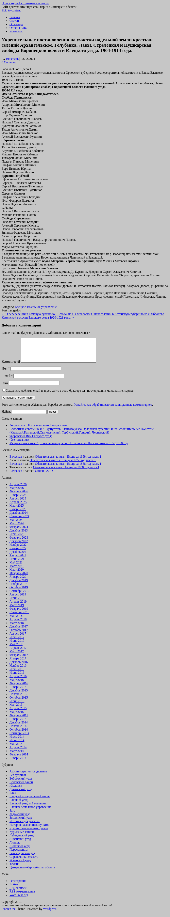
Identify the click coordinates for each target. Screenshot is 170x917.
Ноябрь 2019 (17, 588)
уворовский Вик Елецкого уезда (30, 440)
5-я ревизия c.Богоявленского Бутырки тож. (38, 430)
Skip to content (11, 10)
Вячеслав (12, 58)
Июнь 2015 (16, 705)
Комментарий (11, 366)
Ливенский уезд (20, 843)
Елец (12, 797)
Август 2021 (17, 560)
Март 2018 (16, 627)
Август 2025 (17, 503)
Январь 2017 (17, 663)
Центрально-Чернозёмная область (32, 872)
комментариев (22, 896)
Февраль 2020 (18, 577)
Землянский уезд (20, 822)
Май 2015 (16, 709)
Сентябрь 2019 (19, 595)
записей (17, 892)
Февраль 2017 (18, 659)
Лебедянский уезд (21, 840)
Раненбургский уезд (22, 858)
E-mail (7, 380)
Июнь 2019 (16, 602)
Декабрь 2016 (18, 666)
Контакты (16, 31)
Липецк (14, 847)
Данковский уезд (20, 794)
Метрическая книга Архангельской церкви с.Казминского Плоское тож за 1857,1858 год (68, 448)
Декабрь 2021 (18, 556)
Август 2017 (17, 638)
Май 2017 (16, 649)
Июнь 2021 (16, 563)
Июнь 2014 (16, 745)
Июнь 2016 (16, 677)
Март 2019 (16, 609)
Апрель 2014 (18, 752)
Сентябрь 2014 (19, 737)
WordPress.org (18, 899)
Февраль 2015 (18, 720)
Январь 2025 (17, 513)
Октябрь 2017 (18, 634)
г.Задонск (15, 790)
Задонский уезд (19, 818)
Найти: (6, 416)
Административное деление (28, 776)
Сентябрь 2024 (19, 521)
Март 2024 (16, 528)
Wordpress (50, 913)
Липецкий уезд (19, 850)
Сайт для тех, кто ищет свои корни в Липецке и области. (39, 6)
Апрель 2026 (18, 489)
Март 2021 (16, 570)
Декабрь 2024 (18, 517)
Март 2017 (16, 656)
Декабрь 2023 (18, 535)
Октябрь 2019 (18, 592)
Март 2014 (16, 755)
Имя (6, 373)
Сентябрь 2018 (19, 617)
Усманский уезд (20, 865)
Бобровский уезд (20, 783)
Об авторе (16, 24)
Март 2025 (16, 510)
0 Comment (9, 62)
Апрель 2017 (18, 652)
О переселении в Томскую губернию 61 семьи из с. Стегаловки (46, 314)
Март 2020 (16, 574)
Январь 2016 (17, 691)
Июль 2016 (16, 673)
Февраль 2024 (18, 531)
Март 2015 (16, 716)
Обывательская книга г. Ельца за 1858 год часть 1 (68, 461)
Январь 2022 (17, 553)
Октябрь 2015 (18, 702)
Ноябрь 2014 (17, 730)
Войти (13, 889)
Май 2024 (16, 524)
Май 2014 (16, 748)
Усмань (14, 868)
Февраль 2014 (18, 759)
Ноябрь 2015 (17, 698)
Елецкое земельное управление (36, 306)
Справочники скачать (23, 861)
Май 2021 (16, 567)
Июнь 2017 (16, 645)
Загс (12, 815)
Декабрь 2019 (18, 585)
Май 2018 (16, 620)
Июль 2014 (16, 741)
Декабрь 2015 (18, 695)
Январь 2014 (17, 762)
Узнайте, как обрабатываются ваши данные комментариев (113, 409)
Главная (14, 17)
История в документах (24, 826)
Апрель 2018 (18, 624)
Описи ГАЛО (18, 27)
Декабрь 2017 (18, 631)
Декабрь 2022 (18, 545)
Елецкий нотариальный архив (29, 801)
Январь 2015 (17, 723)
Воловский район (21, 786)
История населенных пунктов (29, 829)
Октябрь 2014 (18, 734)
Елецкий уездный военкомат (28, 808)
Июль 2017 (16, 641)
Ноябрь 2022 (17, 549)
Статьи (14, 20)
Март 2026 (16, 492)
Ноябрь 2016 (17, 670)
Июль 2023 (16, 538)
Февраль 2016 (18, 688)
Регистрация (17, 885)
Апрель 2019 (18, 606)
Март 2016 (16, 684)
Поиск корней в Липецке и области (25, 3)
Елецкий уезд (18, 804)
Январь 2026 (17, 499)
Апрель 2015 (18, 713)
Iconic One (9, 913)
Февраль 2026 (18, 496)
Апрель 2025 (18, 506)
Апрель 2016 (18, 681)
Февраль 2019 (18, 613)
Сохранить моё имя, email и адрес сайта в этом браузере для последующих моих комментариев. (70, 395)
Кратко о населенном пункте (28, 833)
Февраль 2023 (18, 542)
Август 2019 (17, 599)
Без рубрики (17, 779)
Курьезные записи (21, 836)
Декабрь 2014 (18, 727)
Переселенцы (18, 854)
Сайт (5, 387)
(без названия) (19, 444)
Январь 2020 (17, 581)
